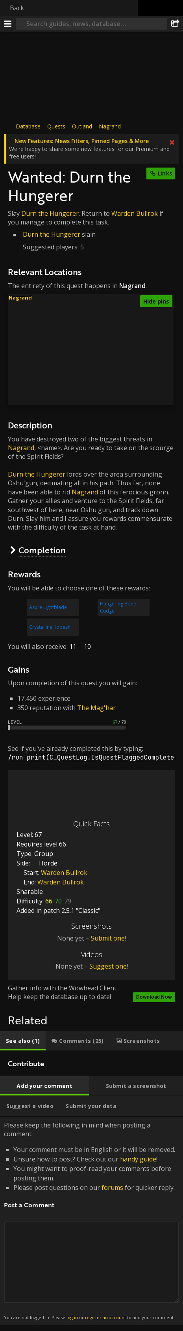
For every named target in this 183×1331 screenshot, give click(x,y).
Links (165, 173)
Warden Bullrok (134, 213)
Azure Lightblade (48, 607)
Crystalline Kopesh (49, 627)
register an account (105, 1317)
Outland (82, 126)
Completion (42, 550)
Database (28, 126)
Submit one (108, 938)
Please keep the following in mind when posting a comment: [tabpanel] (91, 1221)
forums (112, 1187)
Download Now (154, 997)
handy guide (138, 1159)
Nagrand (110, 126)
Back (17, 8)
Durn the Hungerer (50, 213)
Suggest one (108, 966)
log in (72, 1317)
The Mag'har (96, 707)
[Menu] (8, 24)
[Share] (175, 24)
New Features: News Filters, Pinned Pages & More (82, 141)
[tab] (23, 1041)
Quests (56, 126)
